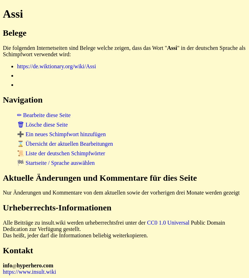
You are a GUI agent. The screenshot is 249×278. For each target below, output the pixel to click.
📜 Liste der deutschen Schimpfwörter (61, 153)
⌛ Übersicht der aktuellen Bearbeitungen (65, 144)
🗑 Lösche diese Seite (42, 125)
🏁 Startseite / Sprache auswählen (56, 163)
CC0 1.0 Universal (168, 223)
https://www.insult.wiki (29, 272)
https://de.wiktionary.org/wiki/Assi (56, 66)
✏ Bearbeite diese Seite (44, 115)
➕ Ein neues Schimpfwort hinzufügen (61, 134)
